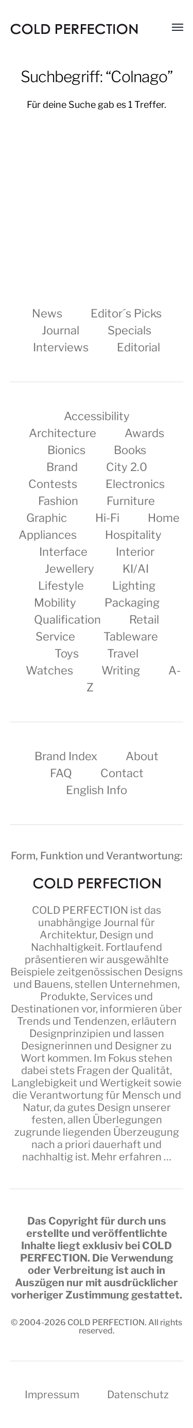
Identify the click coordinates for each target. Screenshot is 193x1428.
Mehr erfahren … (131, 1157)
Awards (144, 433)
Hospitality (133, 534)
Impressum (52, 1394)
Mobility (55, 602)
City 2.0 (126, 467)
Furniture (131, 501)
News (47, 313)
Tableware (130, 636)
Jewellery (69, 568)
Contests (52, 484)
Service (55, 636)
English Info (96, 790)
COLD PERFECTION (80, 910)
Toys (67, 653)
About (142, 756)
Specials (129, 330)
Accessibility (97, 416)
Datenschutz (138, 1394)
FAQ (61, 773)
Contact (122, 773)
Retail (144, 619)
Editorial (138, 347)
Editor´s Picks (126, 313)
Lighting (133, 585)
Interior (135, 551)
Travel (122, 653)
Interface (63, 551)
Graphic (46, 517)
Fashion (58, 501)
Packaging (132, 602)
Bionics (66, 450)
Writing (120, 670)
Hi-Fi (107, 517)
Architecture (62, 433)
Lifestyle (61, 585)
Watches (49, 670)
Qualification (67, 619)
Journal (60, 330)
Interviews (61, 347)
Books (130, 450)
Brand (62, 467)
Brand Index (65, 756)
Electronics (135, 484)
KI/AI (135, 568)
